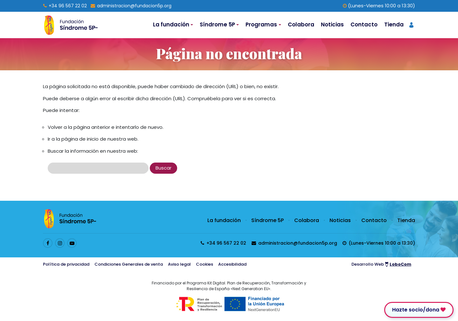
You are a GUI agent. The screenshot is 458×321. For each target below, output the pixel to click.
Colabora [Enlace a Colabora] (301, 24)
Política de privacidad (66, 264)
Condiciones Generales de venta (128, 264)
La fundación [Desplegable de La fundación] (171, 24)
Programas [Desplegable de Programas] (261, 24)
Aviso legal (179, 264)
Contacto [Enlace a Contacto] (364, 24)
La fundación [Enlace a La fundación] (224, 220)
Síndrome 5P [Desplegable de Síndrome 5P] (217, 24)
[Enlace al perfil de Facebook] (47, 243)
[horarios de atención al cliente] (379, 243)
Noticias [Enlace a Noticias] (332, 24)
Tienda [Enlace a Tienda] (394, 24)
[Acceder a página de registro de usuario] (411, 24)
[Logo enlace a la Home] (71, 25)
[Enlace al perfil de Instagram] (60, 243)
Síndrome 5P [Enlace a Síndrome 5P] (267, 220)
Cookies (204, 264)
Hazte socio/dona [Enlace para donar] (419, 309)
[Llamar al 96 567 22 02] (65, 5)
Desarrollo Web (381, 264)
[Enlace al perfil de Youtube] (72, 243)
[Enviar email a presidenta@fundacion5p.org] (131, 5)
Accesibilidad (232, 264)
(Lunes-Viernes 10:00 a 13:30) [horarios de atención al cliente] (379, 5)
